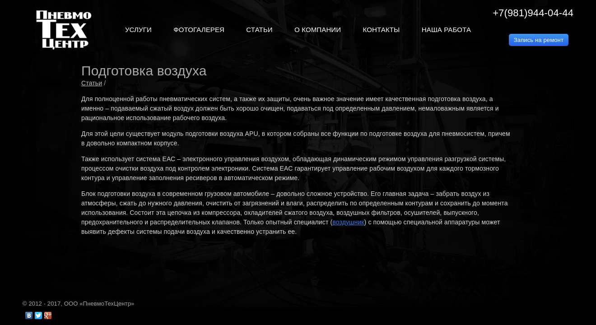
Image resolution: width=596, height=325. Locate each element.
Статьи (91, 83)
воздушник (348, 222)
